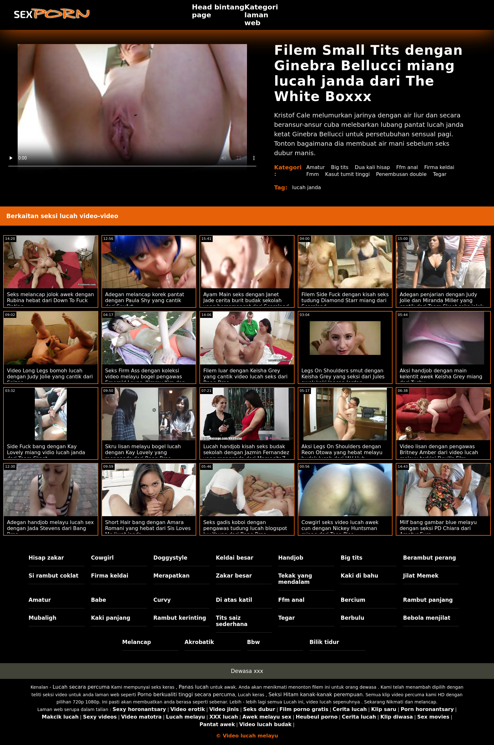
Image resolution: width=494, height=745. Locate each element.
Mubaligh (43, 618)
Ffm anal (408, 167)
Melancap (136, 642)
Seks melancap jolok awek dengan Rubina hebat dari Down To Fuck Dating (50, 300)
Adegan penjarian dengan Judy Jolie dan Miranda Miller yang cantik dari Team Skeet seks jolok (441, 300)
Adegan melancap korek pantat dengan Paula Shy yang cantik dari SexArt (144, 300)
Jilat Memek (421, 576)
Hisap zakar (46, 558)
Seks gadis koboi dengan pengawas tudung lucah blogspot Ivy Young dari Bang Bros (245, 528)
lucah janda (306, 187)
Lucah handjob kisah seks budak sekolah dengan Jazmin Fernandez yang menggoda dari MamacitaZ (246, 452)
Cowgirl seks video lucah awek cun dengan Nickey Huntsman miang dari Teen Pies (340, 528)
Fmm (312, 174)
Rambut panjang (428, 600)
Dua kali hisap (373, 167)
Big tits (340, 167)
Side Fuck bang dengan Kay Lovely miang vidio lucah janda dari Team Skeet (46, 452)
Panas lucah (194, 687)
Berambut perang (429, 558)
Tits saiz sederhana (232, 621)
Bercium (353, 600)
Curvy (162, 600)
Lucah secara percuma (81, 687)
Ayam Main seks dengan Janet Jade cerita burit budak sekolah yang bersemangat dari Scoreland (246, 300)
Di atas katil (234, 600)
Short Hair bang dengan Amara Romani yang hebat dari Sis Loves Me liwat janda (148, 528)
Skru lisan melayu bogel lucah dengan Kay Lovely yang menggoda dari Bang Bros (143, 452)
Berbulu (352, 618)
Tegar (441, 174)
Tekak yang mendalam (295, 579)
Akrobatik (199, 642)
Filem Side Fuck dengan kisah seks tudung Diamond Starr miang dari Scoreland (345, 300)
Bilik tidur (324, 642)
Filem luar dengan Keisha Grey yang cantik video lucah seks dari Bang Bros (245, 377)
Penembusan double (402, 174)
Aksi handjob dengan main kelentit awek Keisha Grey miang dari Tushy (440, 377)
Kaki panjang (110, 618)
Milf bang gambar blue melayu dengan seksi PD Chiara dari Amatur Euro (438, 528)
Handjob (290, 558)
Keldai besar (234, 558)
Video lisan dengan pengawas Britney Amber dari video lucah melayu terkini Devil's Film (438, 452)
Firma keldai (440, 167)
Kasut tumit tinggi (347, 174)
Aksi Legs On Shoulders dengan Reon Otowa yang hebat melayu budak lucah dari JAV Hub (342, 452)
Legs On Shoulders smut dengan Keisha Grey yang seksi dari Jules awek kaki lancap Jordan (343, 377)
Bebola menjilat (426, 618)
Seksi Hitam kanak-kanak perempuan (315, 694)
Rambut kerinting (179, 618)
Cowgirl (102, 558)
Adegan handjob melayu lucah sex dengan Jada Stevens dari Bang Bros (50, 528)
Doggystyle (170, 558)
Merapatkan (171, 576)
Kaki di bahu (359, 576)
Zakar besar (234, 576)
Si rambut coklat (53, 576)
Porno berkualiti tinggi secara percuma (186, 694)
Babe (98, 600)
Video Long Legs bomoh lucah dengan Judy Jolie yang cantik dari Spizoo (50, 377)
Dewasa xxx (247, 671)
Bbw (253, 642)
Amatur (315, 167)
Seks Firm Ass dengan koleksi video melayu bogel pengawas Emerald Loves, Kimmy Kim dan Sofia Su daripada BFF (145, 380)
